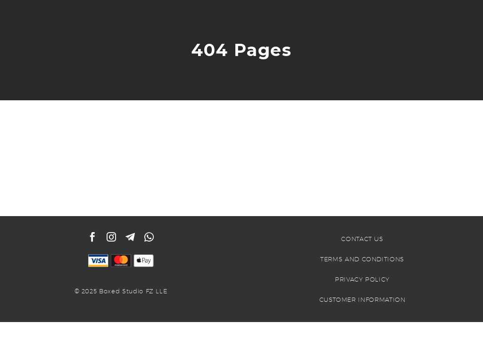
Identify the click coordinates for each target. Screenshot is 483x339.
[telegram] (130, 237)
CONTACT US (362, 238)
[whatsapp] (149, 237)
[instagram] (111, 237)
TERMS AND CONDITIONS (362, 259)
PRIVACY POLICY (362, 279)
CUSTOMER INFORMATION (362, 299)
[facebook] (92, 237)
